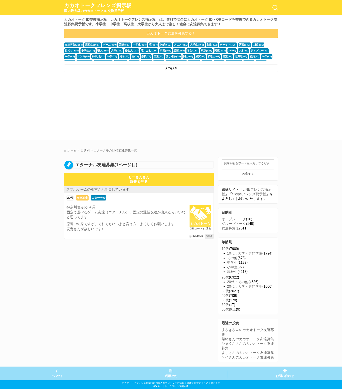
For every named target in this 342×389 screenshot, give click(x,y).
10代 (225, 249)
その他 (232, 258)
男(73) (105, 56)
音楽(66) (193, 56)
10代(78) (83, 56)
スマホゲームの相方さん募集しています (97, 189)
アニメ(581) (174, 44)
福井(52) (242, 56)
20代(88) (249, 50)
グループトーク (234, 224)
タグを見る (171, 68)
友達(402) (204, 44)
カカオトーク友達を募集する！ (171, 33)
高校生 (232, 271)
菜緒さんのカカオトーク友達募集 (248, 339)
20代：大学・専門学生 (244, 286)
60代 (225, 305)
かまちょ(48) (256, 56)
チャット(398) (219, 44)
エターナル (98, 197)
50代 (225, 300)
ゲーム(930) (107, 44)
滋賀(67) (167, 56)
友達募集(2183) (73, 44)
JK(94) (208, 50)
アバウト (57, 376)
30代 (70, 197)
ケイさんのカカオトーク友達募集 (248, 357)
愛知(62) (218, 56)
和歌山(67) (180, 56)
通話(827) (121, 44)
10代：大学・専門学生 (244, 253)
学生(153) (170, 50)
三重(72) (127, 56)
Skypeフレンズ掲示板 (249, 194)
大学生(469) (190, 44)
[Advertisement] (117, 107)
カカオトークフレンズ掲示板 (97, 8)
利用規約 (171, 376)
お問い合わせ (285, 376)
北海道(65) (206, 56)
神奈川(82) (70, 56)
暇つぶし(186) (129, 50)
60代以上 (229, 309)
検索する (248, 173)
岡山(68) (155, 56)
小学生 (232, 267)
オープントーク (234, 219)
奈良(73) (116, 56)
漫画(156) (157, 50)
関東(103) (196, 50)
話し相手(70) (142, 56)
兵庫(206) (98, 50)
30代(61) (230, 56)
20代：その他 (237, 282)
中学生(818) (135, 44)
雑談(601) (160, 44)
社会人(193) (112, 50)
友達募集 (82, 197)
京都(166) (144, 50)
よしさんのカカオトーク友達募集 (248, 353)
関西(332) (234, 44)
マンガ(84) (262, 50)
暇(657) (148, 44)
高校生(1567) (91, 44)
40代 (225, 295)
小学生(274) (71, 50)
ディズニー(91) (234, 50)
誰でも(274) (262, 44)
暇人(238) (85, 50)
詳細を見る (139, 181)
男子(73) (95, 56)
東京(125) (183, 50)
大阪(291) (248, 44)
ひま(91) (218, 50)
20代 (225, 277)
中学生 (232, 262)
